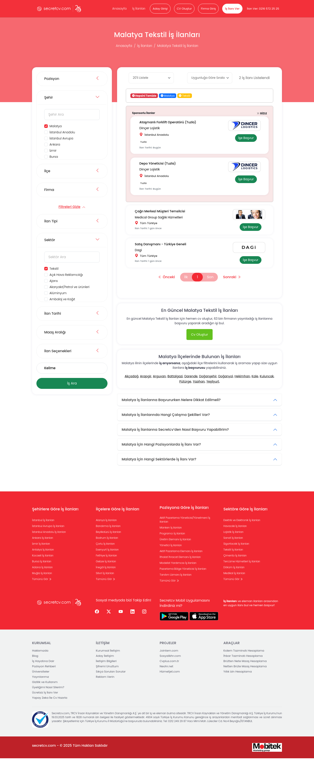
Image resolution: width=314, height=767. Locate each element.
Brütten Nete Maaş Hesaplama (245, 670)
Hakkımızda (40, 659)
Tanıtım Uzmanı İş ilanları (175, 583)
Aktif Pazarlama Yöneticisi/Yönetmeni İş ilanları (185, 528)
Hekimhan (242, 385)
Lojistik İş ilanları (234, 540)
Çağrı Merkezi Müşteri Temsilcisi (163, 216)
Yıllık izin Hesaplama (238, 680)
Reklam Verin (105, 685)
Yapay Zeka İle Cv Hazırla (49, 706)
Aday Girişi (160, 9)
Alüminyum (58, 293)
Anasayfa (119, 8)
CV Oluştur (184, 9)
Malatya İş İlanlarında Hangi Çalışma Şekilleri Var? (166, 423)
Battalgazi (175, 385)
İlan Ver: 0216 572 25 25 (263, 9)
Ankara (54, 144)
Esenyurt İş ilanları (107, 558)
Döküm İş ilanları (234, 576)
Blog (35, 664)
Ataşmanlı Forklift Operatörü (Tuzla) (170, 123)
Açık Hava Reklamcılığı (66, 275)
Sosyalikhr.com (170, 664)
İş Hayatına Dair (43, 670)
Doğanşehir (208, 385)
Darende (190, 385)
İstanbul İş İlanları (43, 529)
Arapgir (145, 385)
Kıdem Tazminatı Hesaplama (244, 659)
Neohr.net (166, 675)
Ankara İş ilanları (42, 546)
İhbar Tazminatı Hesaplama (243, 664)
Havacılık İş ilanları (235, 535)
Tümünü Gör (41, 588)
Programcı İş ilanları (172, 542)
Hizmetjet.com (170, 680)
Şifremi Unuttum (107, 675)
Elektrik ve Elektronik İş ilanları (242, 529)
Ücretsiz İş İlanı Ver (45, 701)
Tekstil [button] (184, 96)
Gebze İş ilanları (106, 570)
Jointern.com (169, 659)
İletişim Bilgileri (106, 670)
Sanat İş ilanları (233, 546)
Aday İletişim (105, 664)
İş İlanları (138, 8)
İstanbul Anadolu (62, 132)
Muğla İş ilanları (42, 582)
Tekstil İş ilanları (233, 558)
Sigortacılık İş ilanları (236, 552)
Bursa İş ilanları (41, 570)
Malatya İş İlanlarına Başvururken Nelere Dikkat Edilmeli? (171, 408)
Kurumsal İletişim (108, 659)
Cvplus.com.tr (169, 670)
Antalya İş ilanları (43, 558)
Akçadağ (131, 385)
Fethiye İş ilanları (106, 564)
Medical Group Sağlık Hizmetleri (161, 221)
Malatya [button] (168, 96)
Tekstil (53, 268)
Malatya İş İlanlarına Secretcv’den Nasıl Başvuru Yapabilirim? (175, 438)
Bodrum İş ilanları (107, 546)
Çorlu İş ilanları (105, 552)
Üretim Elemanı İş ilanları (175, 548)
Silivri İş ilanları (105, 582)
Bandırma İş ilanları (108, 535)
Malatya (55, 126)
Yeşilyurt (212, 390)
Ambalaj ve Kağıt (62, 299)
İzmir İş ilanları (41, 552)
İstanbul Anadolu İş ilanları (49, 540)
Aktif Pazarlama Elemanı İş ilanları (181, 560)
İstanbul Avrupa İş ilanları (48, 535)
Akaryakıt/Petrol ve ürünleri (69, 287)
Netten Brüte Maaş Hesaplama (245, 675)
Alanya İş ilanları (106, 529)
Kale (255, 385)
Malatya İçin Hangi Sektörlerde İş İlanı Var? (159, 467)
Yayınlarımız (40, 685)
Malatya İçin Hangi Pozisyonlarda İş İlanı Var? (161, 453)
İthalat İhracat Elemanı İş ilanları (180, 566)
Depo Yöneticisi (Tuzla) (160, 166)
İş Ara (72, 383)
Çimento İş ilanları (235, 564)
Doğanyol (225, 385)
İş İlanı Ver (232, 9)
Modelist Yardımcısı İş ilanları (178, 571)
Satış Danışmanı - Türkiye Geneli (163, 252)
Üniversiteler (40, 680)
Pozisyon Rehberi (44, 675)
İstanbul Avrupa (61, 138)
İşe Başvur (244, 138)
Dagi (140, 257)
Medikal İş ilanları (234, 582)
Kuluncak (267, 385)
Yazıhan (199, 390)
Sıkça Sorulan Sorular (111, 680)
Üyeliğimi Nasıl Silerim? (48, 696)
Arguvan (159, 385)
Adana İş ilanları (42, 576)
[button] (162, 96)
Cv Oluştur (199, 343)
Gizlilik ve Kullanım (45, 691)
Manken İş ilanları (171, 536)
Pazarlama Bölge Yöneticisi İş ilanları (183, 577)
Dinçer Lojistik (151, 127)
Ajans (53, 281)
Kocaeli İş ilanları (42, 564)
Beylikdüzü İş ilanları (108, 540)
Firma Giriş (208, 9)
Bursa (53, 156)
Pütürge (185, 390)
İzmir (52, 150)
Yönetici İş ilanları (171, 554)
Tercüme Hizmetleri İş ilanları (242, 570)
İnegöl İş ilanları (106, 576)
